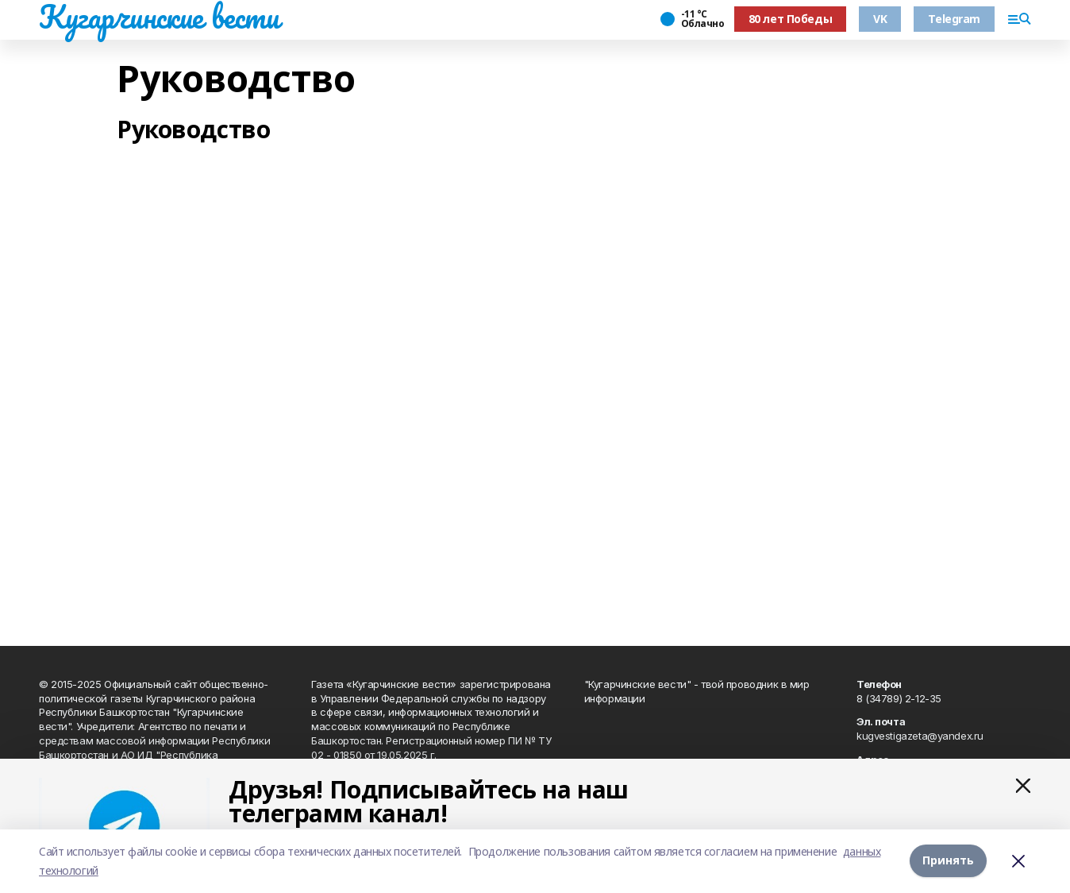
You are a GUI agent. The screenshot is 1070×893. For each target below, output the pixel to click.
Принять (948, 860)
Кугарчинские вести (159, 16)
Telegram (954, 18)
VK (880, 18)
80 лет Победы (791, 18)
